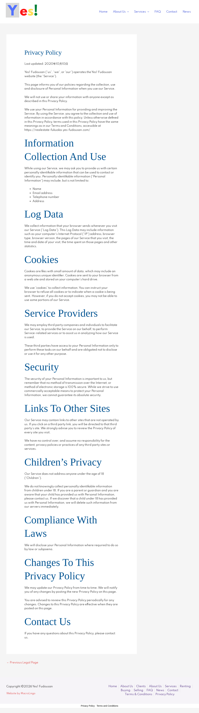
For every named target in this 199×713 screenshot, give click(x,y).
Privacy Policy (88, 706)
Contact (171, 11)
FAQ (157, 11)
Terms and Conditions (107, 706)
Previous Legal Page (23, 662)
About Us (119, 11)
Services (140, 11)
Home (103, 11)
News (187, 11)
